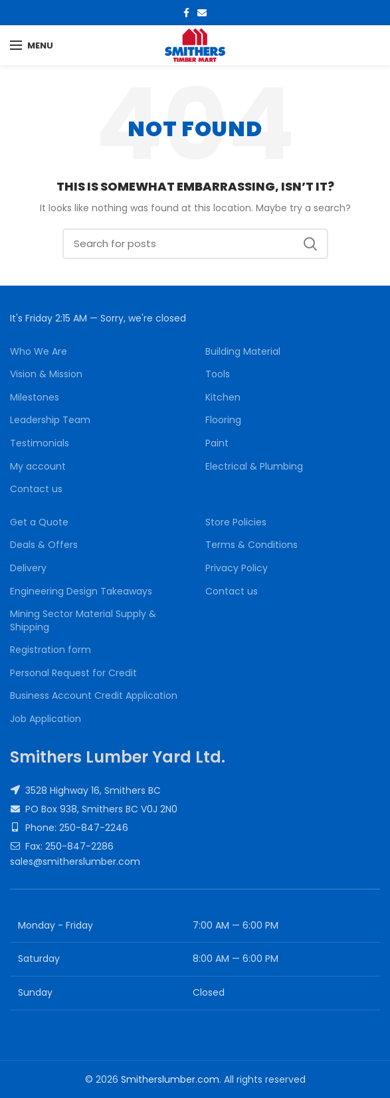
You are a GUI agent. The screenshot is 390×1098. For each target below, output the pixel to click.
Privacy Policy (236, 568)
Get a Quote (39, 522)
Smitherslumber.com (170, 1079)
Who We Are (38, 351)
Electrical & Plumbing (254, 466)
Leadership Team (50, 420)
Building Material (242, 351)
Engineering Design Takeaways (81, 591)
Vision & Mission (46, 374)
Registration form (50, 650)
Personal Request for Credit (73, 673)
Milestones (34, 397)
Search (310, 244)
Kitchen (223, 397)
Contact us (36, 489)
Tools (217, 374)
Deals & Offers (44, 545)
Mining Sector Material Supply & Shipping (83, 621)
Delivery (28, 568)
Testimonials (39, 443)
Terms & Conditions (251, 545)
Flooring (223, 420)
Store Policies (235, 522)
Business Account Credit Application (93, 695)
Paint (217, 443)
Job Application (45, 719)
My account (38, 466)
